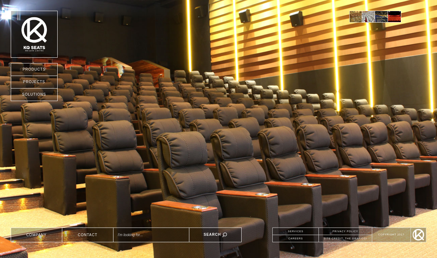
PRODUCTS (34, 69)
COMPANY (36, 235)
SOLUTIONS (34, 94)
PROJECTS (34, 82)
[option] (355, 17)
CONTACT (88, 235)
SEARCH (215, 235)
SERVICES (295, 231)
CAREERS (295, 238)
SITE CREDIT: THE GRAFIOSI (345, 238)
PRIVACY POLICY (345, 231)
